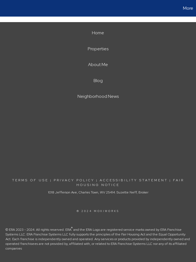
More (188, 8)
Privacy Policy (74, 180)
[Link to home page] (7, 8)
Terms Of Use (30, 180)
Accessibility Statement (134, 180)
